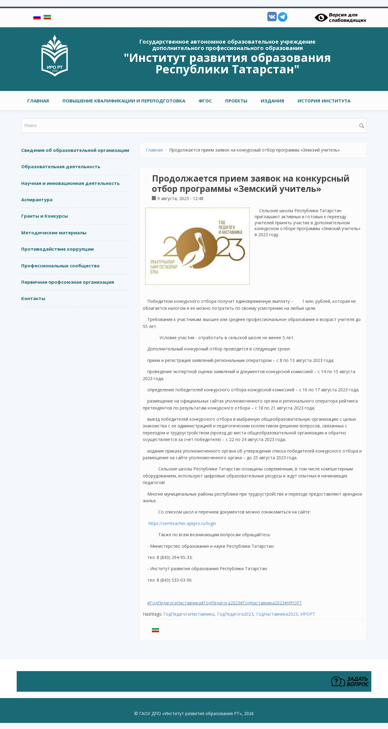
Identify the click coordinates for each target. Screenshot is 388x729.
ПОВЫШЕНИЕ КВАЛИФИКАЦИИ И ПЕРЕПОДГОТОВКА (123, 101)
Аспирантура (36, 199)
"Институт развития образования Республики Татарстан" (227, 63)
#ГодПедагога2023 (220, 603)
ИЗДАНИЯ (272, 101)
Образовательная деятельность (60, 166)
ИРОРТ (307, 614)
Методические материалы (53, 232)
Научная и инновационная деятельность (70, 183)
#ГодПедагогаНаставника (174, 603)
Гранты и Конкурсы (44, 216)
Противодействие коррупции (57, 249)
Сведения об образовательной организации (75, 150)
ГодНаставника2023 (277, 614)
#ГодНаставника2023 (262, 603)
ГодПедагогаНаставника (188, 614)
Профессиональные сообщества (60, 266)
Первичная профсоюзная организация (67, 282)
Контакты (33, 298)
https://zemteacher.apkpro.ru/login (182, 523)
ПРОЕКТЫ (236, 101)
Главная (38, 101)
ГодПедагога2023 (235, 614)
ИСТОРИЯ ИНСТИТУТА (324, 101)
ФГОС (205, 101)
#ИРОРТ (293, 603)
